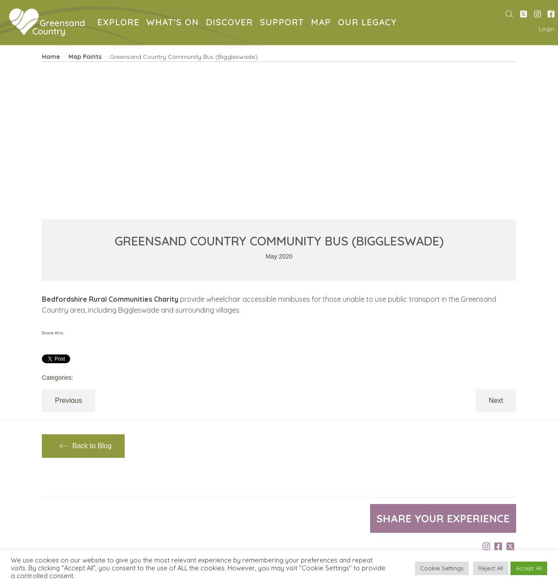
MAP (322, 23)
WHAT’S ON (174, 23)
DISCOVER (231, 23)
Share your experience (443, 518)
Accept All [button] (529, 568)
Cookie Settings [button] (441, 568)
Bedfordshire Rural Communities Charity (110, 299)
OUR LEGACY (369, 23)
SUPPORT (283, 23)
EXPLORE (120, 23)
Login (547, 28)
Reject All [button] (490, 568)
